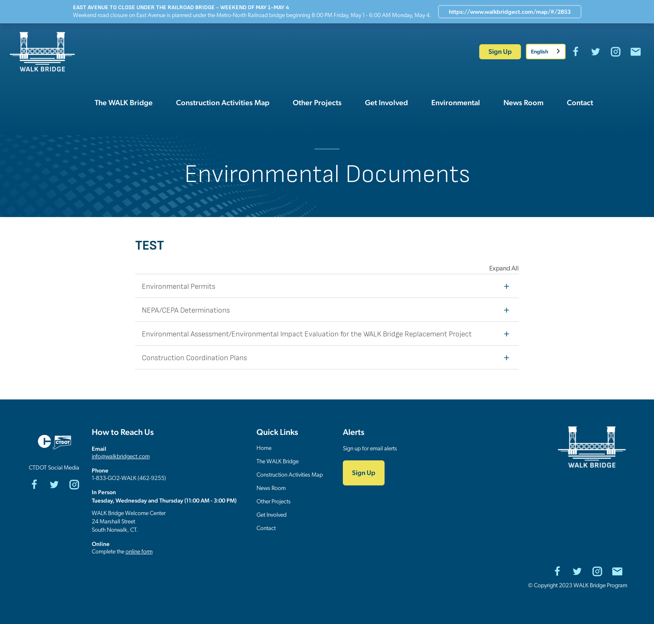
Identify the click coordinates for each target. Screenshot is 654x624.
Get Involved (272, 515)
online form (139, 552)
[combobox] (546, 51)
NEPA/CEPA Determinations (328, 310)
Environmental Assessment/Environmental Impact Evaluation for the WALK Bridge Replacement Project (328, 333)
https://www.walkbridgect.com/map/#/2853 (510, 11)
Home (264, 448)
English (539, 51)
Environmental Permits (328, 286)
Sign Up (500, 52)
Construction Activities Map (290, 475)
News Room (271, 488)
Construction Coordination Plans (328, 357)
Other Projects (274, 502)
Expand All (504, 268)
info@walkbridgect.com (121, 457)
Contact (266, 528)
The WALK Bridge (278, 462)
